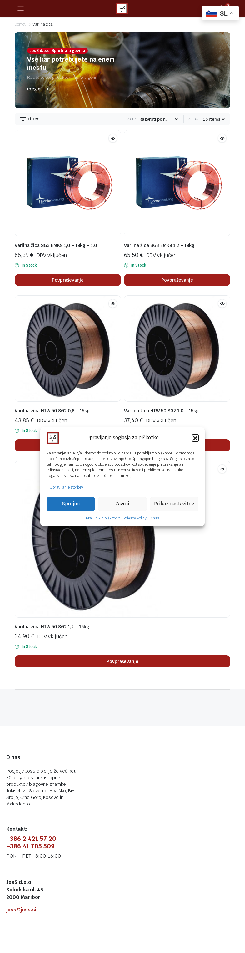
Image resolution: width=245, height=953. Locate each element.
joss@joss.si (21, 909)
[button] (195, 438)
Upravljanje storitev (66, 487)
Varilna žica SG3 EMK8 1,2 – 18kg (159, 245)
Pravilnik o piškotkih (103, 518)
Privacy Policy (135, 518)
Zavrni (122, 504)
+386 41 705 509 (30, 846)
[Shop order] (158, 119)
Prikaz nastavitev (174, 504)
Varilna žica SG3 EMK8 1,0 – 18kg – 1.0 (56, 245)
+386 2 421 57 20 (31, 839)
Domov (20, 24)
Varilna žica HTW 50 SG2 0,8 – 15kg (52, 411)
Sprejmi (71, 504)
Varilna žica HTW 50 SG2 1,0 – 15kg (161, 411)
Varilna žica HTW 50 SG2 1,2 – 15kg (52, 626)
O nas (154, 518)
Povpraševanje (68, 280)
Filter (29, 119)
